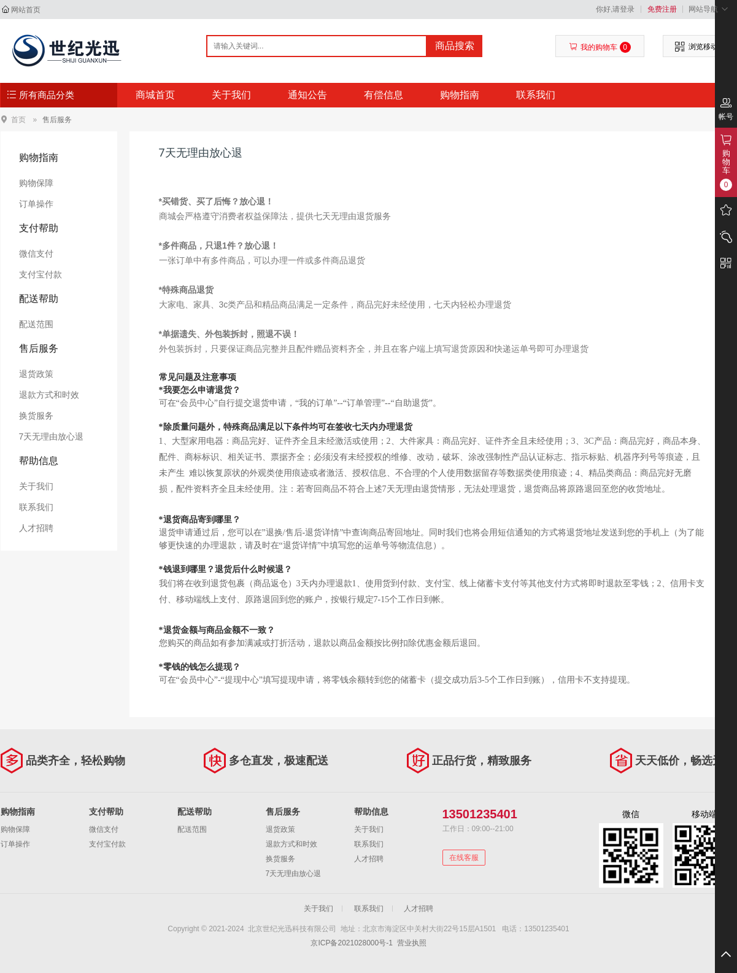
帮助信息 (38, 461)
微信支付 (36, 253)
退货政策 (36, 374)
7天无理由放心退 (51, 436)
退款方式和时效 (49, 395)
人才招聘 (36, 528)
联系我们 (535, 95)
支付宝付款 (40, 274)
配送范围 (36, 324)
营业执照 (411, 943)
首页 (18, 119)
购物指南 (459, 95)
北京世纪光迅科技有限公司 (66, 50)
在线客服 (464, 857)
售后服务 (57, 119)
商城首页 (155, 95)
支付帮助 (38, 228)
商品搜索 (454, 46)
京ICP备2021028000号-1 (351, 943)
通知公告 (307, 95)
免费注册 (662, 9)
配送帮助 (38, 298)
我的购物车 (600, 47)
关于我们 (231, 95)
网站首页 (26, 10)
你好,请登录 (615, 9)
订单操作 (36, 204)
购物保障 (36, 183)
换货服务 (36, 416)
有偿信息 (383, 95)
